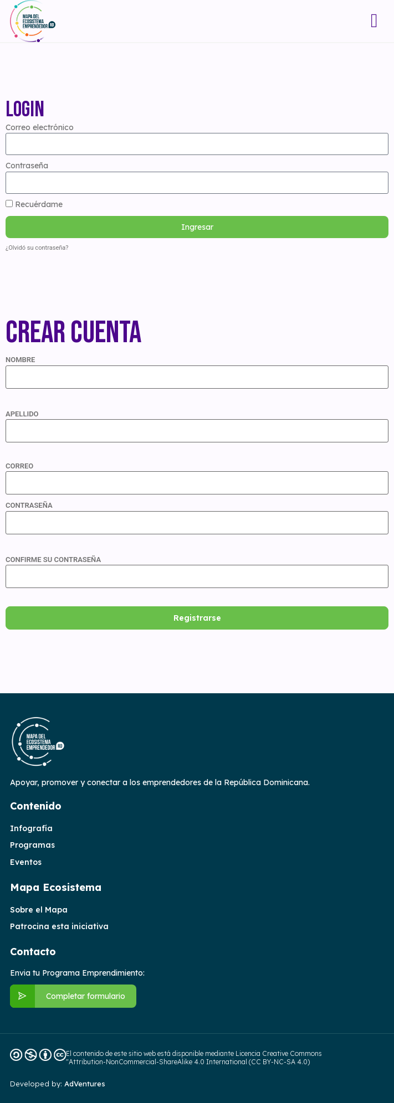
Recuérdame (34, 204)
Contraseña (27, 166)
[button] (374, 20)
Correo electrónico (40, 127)
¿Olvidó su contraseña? (37, 247)
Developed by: (57, 1083)
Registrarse (197, 618)
